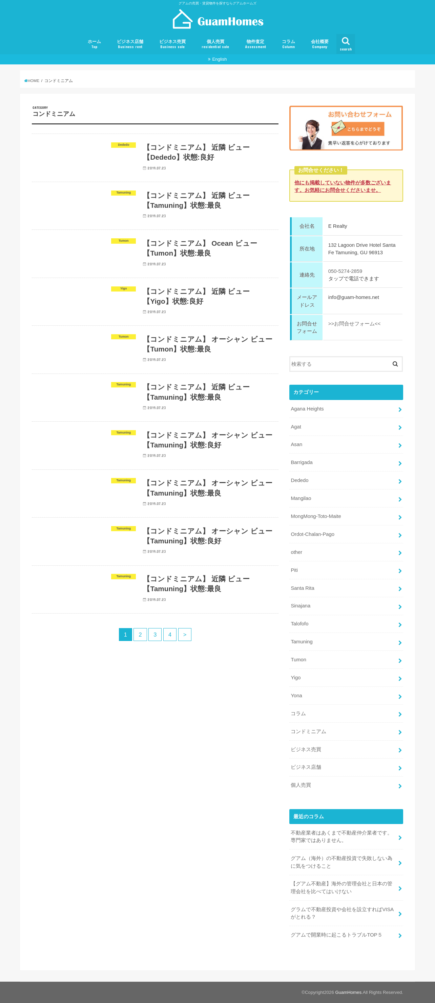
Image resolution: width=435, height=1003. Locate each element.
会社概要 (320, 44)
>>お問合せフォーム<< (354, 323)
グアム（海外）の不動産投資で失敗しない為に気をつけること (341, 862)
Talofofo (299, 623)
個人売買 (215, 44)
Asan (296, 444)
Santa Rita (302, 587)
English (219, 59)
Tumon (298, 659)
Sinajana (300, 605)
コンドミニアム (308, 731)
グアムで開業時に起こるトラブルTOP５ (336, 935)
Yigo (296, 677)
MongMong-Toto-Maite (316, 516)
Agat (296, 426)
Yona (296, 695)
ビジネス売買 (172, 44)
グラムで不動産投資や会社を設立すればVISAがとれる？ (342, 912)
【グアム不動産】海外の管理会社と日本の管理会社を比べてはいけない (341, 887)
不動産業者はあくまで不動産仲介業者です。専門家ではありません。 (341, 836)
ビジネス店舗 (130, 44)
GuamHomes (348, 992)
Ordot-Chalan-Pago (312, 534)
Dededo (299, 480)
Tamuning (301, 641)
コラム (288, 44)
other (296, 552)
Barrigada (301, 462)
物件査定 (255, 44)
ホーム (94, 44)
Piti (294, 570)
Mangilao (301, 498)
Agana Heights (307, 409)
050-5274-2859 (345, 271)
